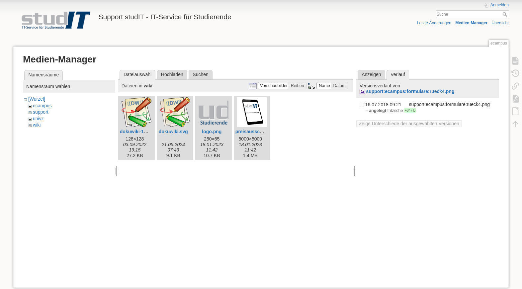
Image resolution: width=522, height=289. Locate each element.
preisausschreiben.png (260, 131)
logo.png (211, 131)
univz (38, 118)
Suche (505, 14)
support (40, 112)
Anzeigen (371, 74)
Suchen (200, 74)
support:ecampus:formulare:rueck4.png (410, 91)
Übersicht (500, 23)
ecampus (42, 105)
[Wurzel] (36, 99)
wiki (37, 125)
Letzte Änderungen (434, 23)
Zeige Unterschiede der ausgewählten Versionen (409, 123)
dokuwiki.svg (173, 131)
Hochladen (172, 74)
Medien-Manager (471, 23)
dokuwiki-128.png (139, 131)
